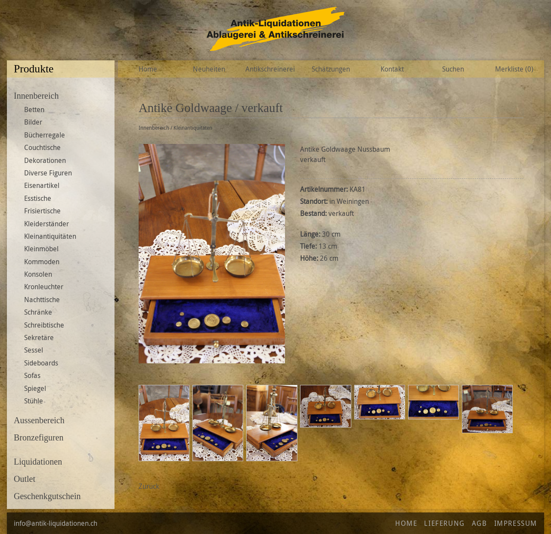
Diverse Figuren (48, 173)
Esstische (37, 198)
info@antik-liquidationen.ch (55, 523)
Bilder (33, 122)
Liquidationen (38, 461)
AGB (479, 523)
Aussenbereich (39, 420)
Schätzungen (331, 69)
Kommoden (41, 261)
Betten (34, 109)
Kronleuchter (43, 286)
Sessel (33, 350)
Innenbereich (36, 95)
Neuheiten (209, 69)
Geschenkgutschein (47, 496)
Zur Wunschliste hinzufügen (521, 108)
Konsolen (38, 274)
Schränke (38, 312)
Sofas (32, 375)
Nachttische (42, 299)
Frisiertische (42, 210)
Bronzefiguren (39, 437)
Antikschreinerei (270, 69)
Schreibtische (44, 325)
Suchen (453, 69)
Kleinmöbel (41, 248)
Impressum (515, 523)
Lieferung (444, 523)
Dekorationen (45, 160)
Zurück (149, 486)
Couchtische (42, 147)
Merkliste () (514, 69)
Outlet (24, 479)
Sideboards (41, 363)
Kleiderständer (46, 223)
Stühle (33, 401)
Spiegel (35, 388)
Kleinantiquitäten (50, 236)
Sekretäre (39, 337)
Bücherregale (44, 135)
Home (148, 69)
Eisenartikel (41, 185)
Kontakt (392, 69)
